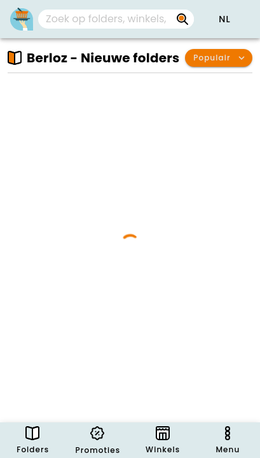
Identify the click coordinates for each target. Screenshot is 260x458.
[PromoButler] (21, 19)
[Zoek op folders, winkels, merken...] (182, 19)
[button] (224, 19)
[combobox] (116, 19)
